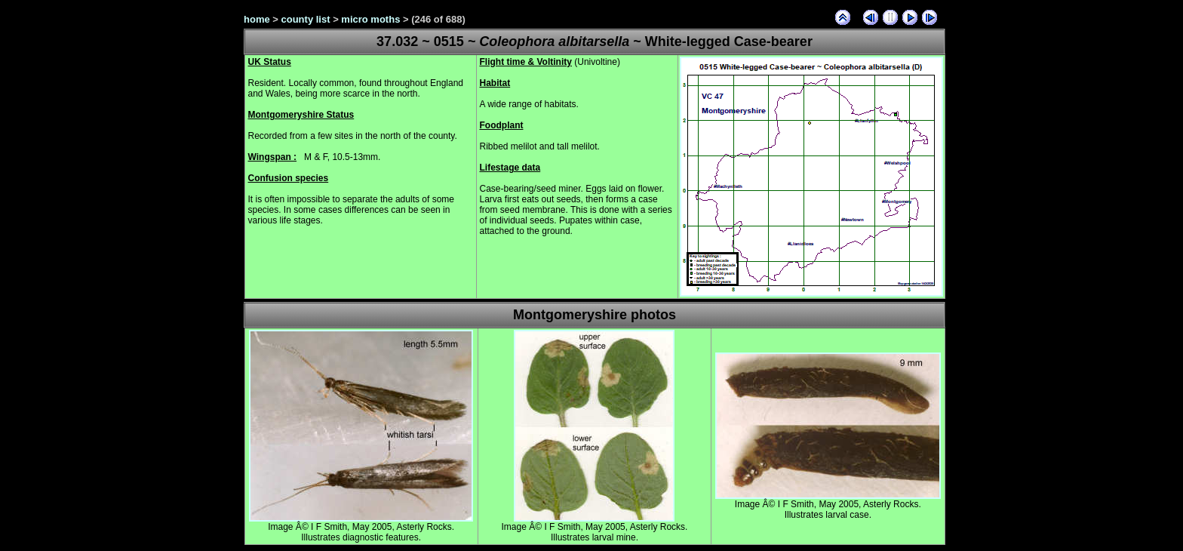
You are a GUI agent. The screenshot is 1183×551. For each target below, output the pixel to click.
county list (305, 19)
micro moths (370, 19)
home (257, 19)
